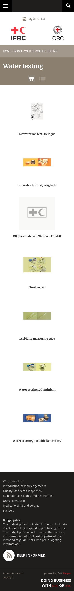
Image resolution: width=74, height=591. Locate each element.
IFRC (68, 586)
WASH (18, 51)
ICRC (55, 586)
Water (29, 51)
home (7, 51)
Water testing (46, 51)
